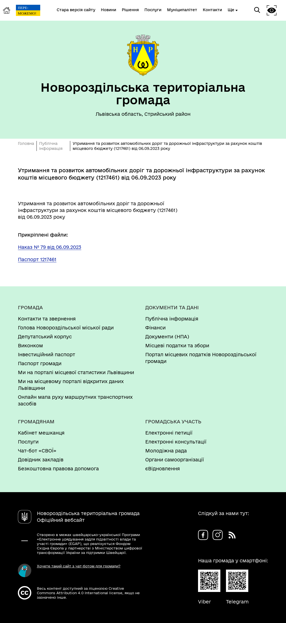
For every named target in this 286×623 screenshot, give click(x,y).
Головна (26, 143)
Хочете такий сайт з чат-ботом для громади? (78, 566)
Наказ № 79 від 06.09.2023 (49, 247)
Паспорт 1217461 (37, 259)
